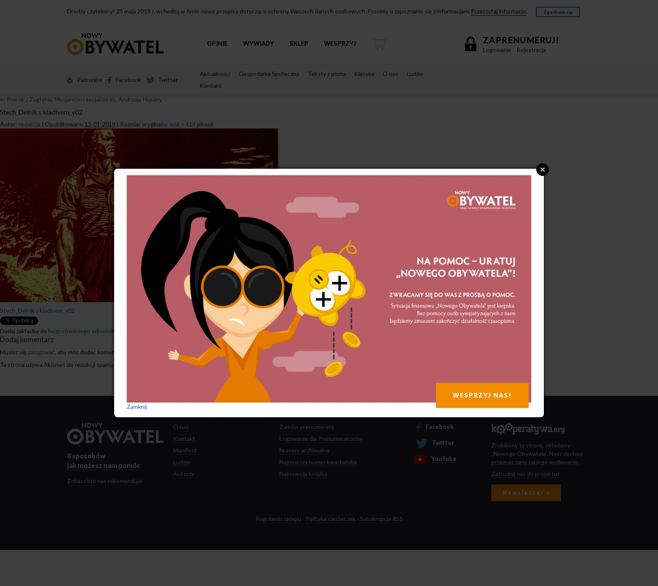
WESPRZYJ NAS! (482, 395)
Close (542, 169)
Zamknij (137, 406)
